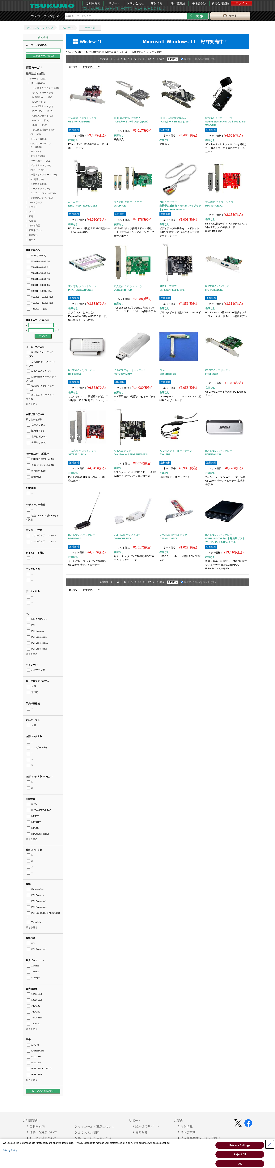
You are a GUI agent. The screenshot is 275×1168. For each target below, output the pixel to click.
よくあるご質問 (87, 1132)
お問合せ (140, 1132)
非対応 (32, 692)
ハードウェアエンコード (42, 541)
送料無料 (36, 471)
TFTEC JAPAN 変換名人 (127, 118)
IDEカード (39, 102)
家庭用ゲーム (36, 230)
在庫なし (36, 442)
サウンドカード (42, 93)
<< (101, 58)
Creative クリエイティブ (218, 118)
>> (162, 58)
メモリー (39, 139)
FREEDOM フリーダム (218, 370)
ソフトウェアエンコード (42, 535)
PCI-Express (35, 631)
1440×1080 (34, 994)
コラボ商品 (35, 225)
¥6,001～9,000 (38, 285)
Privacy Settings (240, 1145)
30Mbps (33, 971)
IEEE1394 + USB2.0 (39, 1068)
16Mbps (33, 966)
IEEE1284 (34, 1056)
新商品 (34, 477)
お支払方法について (42, 1138)
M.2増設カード (42, 97)
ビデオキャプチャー (45, 88)
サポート (114, 3)
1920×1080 (34, 1000)
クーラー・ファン (43, 193)
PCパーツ (67, 27)
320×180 (33, 1006)
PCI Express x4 (37, 907)
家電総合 (33, 235)
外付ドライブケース (44, 174)
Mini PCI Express (37, 619)
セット (32, 239)
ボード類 (90, 27)
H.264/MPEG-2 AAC (39, 810)
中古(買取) (199, 3)
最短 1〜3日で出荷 (40, 465)
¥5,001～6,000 (38, 279)
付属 (31, 725)
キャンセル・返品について (95, 1126)
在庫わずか (37, 436)
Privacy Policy (10, 1150)
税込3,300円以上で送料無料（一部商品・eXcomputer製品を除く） (125, 8)
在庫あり (36, 425)
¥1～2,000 (36, 255)
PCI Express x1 (37, 901)
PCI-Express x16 (37, 643)
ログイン (241, 3)
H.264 (32, 804)
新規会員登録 (220, 3)
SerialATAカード (42, 116)
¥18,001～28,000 (40, 303)
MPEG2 (33, 828)
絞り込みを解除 (35, 73)
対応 (31, 686)
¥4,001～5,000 (38, 273)
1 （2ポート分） (37, 747)
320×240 (33, 1012)
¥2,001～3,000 (38, 261)
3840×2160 (34, 1018)
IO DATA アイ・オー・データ (130, 370)
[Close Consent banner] (269, 1144)
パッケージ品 (36, 670)
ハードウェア (36, 202)
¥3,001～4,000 (38, 267)
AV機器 (33, 221)
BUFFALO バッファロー (218, 286)
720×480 (33, 1023)
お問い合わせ (135, 3)
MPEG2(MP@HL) (38, 834)
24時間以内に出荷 (40, 459)
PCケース (39, 170)
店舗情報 (156, 3)
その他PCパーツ (42, 198)
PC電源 (37, 179)
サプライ (33, 207)
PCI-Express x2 (37, 649)
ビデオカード (41, 165)
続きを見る (31, 404)
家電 (31, 216)
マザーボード (41, 161)
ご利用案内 (93, 3)
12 (149, 58)
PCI (31, 625)
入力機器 (39, 184)
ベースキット (40, 188)
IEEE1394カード (42, 111)
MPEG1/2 (34, 822)
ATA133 (33, 1045)
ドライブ (38, 156)
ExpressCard (35, 889)
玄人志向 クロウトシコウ (82, 118)
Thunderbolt (35, 922)
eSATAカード (40, 120)
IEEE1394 (34, 1062)
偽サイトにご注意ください (95, 1138)
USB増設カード (42, 106)
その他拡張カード (43, 130)
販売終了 (35, 430)
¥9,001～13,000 (39, 291)
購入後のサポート (146, 1126)
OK (240, 1163)
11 (144, 58)
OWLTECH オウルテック (173, 534)
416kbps (33, 977)
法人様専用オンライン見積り (199, 1138)
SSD (36, 151)
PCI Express (35, 895)
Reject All (240, 1154)
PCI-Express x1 (37, 637)
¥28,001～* (37, 309)
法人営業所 (178, 3)
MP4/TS (33, 816)
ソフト (32, 212)
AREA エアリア (39, 371)
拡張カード (39, 125)
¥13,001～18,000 (40, 297)
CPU (36, 134)
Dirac (162, 370)
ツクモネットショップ (39, 27)
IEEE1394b (34, 1074)
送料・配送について (42, 1132)
